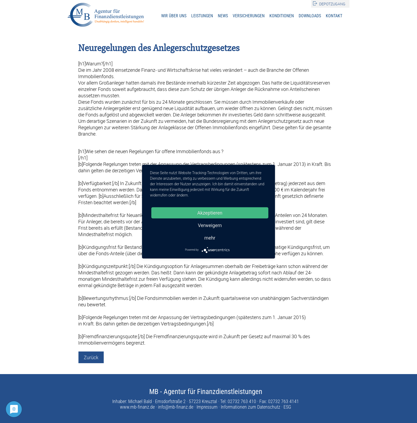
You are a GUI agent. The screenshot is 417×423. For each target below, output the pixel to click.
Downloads (310, 15)
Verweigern (210, 225)
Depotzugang (332, 3)
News (223, 15)
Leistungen (202, 15)
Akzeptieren (210, 212)
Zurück (91, 357)
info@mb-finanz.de (175, 407)
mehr (209, 237)
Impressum (207, 407)
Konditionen (281, 15)
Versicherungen (249, 15)
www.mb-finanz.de (137, 407)
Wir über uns (173, 15)
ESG (287, 407)
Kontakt (334, 15)
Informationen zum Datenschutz (250, 407)
